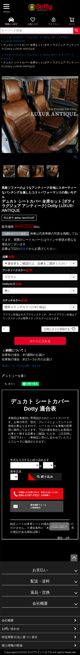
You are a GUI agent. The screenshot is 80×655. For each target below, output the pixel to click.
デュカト (8, 58)
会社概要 (40, 603)
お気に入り (33, 21)
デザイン (66, 37)
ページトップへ (74, 557)
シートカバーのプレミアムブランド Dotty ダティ (29, 37)
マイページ (53, 21)
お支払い (40, 570)
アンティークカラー (17, 270)
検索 (76, 31)
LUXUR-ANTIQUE (14, 41)
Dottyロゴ (12, 283)
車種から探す (11, 21)
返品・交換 (40, 592)
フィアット (67, 54)
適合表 (24, 249)
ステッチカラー (15, 300)
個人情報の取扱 (12, 645)
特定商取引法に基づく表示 (20, 637)
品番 (9, 256)
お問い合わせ (11, 629)
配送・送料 (40, 581)
